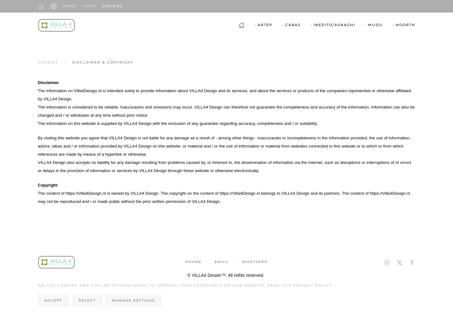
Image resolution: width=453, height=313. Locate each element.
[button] (53, 6)
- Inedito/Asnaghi (332, 25)
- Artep (263, 25)
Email (222, 262)
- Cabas (291, 25)
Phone (193, 262)
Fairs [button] (89, 6)
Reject (87, 300)
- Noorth (403, 25)
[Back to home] (57, 25)
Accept (53, 300)
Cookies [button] (113, 6)
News (69, 6)
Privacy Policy (312, 285)
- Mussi (374, 25)
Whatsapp (255, 262)
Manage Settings (133, 300)
